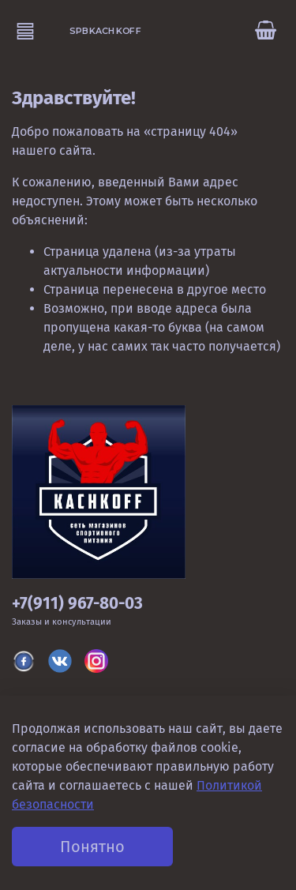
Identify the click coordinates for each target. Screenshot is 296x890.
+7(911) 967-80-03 (77, 604)
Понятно (92, 846)
